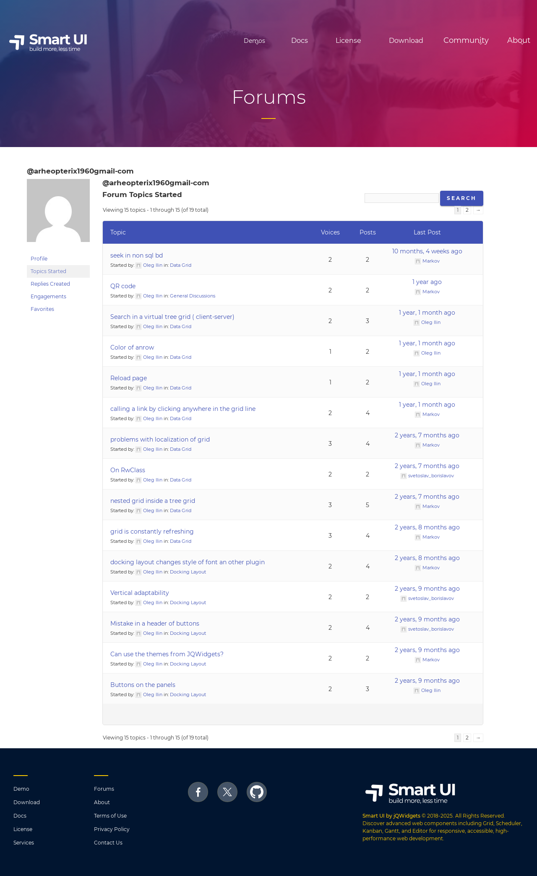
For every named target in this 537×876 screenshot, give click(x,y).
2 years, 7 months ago (427, 435)
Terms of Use (110, 816)
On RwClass (127, 470)
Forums (104, 789)
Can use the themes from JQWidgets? (167, 654)
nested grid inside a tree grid (152, 501)
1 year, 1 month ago (427, 312)
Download (370, 41)
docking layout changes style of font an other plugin (187, 562)
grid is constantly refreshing (152, 531)
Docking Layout (188, 572)
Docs (263, 41)
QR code (123, 286)
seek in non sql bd (136, 255)
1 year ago (427, 282)
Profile (39, 258)
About (102, 802)
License (313, 41)
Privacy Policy (112, 829)
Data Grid (180, 265)
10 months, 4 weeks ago (427, 251)
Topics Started (48, 271)
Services (23, 842)
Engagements (48, 296)
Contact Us (108, 842)
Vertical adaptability (139, 593)
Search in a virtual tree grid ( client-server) (172, 317)
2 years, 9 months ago (427, 588)
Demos (205, 41)
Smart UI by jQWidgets (391, 816)
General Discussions (192, 296)
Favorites (42, 309)
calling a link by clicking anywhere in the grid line (182, 409)
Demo (21, 789)
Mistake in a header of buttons (154, 623)
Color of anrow (132, 347)
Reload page (128, 378)
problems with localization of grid (160, 439)
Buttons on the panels (142, 685)
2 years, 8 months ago (427, 527)
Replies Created (50, 284)
